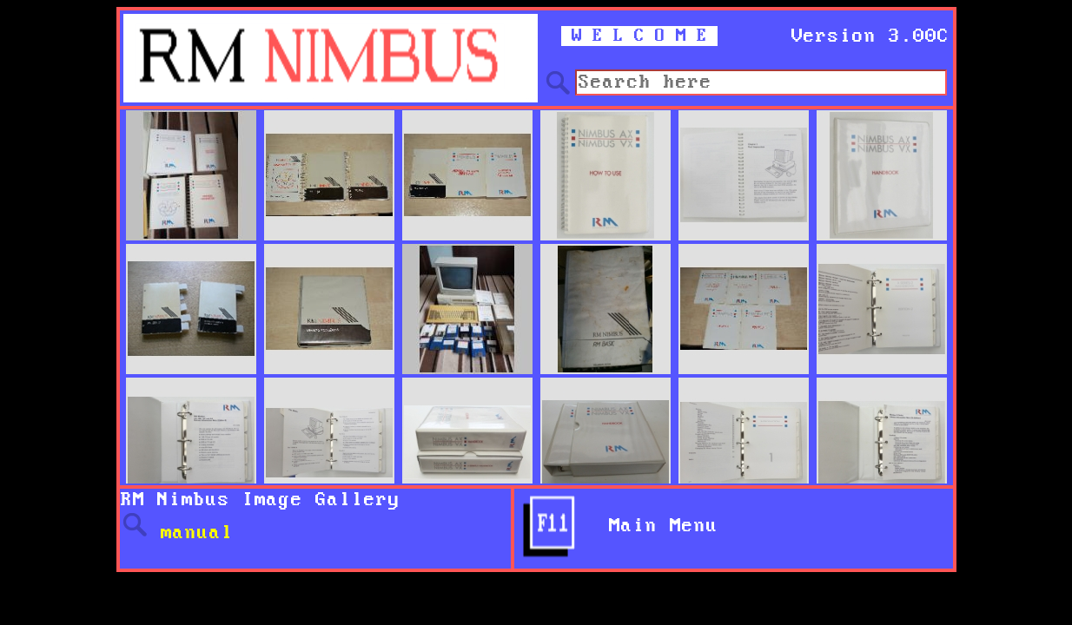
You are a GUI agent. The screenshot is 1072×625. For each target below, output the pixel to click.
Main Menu (651, 526)
